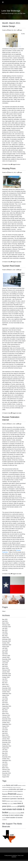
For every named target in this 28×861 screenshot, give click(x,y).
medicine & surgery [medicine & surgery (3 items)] (18, 801)
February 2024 (6, 624)
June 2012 (5, 751)
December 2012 (6, 740)
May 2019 (4, 664)
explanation (14, 856)
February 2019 (6, 670)
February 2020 (6, 655)
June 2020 (5, 650)
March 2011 (5, 767)
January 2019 (5, 672)
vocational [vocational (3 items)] (4, 819)
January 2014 (5, 717)
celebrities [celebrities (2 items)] (24, 785)
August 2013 (5, 726)
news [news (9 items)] (15, 803)
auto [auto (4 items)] (5, 785)
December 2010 (6, 773)
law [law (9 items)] (19, 798)
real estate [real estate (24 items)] (7, 809)
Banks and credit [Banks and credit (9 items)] (12, 785)
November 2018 (6, 675)
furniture (18, 164)
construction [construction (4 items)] (5, 789)
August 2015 (5, 708)
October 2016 (5, 691)
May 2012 (4, 753)
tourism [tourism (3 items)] (3, 817)
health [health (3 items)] (8, 796)
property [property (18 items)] (21, 806)
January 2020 (5, 657)
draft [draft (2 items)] (3, 791)
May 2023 (4, 630)
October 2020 (5, 643)
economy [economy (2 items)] (5, 791)
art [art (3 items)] (2, 785)
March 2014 (5, 713)
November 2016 (6, 690)
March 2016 (5, 704)
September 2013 (6, 724)
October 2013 (5, 722)
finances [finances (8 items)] (5, 794)
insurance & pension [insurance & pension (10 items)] (9, 798)
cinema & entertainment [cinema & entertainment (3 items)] (7, 787)
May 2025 (4, 619)
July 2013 (4, 728)
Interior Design (8, 26)
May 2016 (4, 700)
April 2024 (5, 621)
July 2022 (4, 632)
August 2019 (5, 661)
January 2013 (5, 738)
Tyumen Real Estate (11, 266)
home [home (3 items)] (11, 796)
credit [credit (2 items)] (25, 789)
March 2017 (5, 684)
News (9, 164)
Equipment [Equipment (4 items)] (20, 791)
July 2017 (4, 679)
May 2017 (4, 682)
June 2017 (5, 681)
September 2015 (6, 706)
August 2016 (5, 695)
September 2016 (6, 693)
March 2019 (5, 668)
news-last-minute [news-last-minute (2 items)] (14, 806)
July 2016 (4, 697)
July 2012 (4, 749)
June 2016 (5, 699)
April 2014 (5, 711)
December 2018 (6, 673)
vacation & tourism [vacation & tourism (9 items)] (16, 817)
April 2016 (5, 702)
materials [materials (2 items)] (12, 801)
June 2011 (5, 764)
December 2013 (6, 719)
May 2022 (4, 635)
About (3, 611)
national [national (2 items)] (11, 803)
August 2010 (5, 776)
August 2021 (5, 637)
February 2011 (6, 769)
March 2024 (5, 623)
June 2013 (5, 729)
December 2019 (6, 659)
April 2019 (5, 666)
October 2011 (5, 758)
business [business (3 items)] (20, 785)
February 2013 (6, 737)
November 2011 (6, 757)
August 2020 (5, 646)
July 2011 (4, 762)
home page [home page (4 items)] (15, 796)
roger (20, 30)
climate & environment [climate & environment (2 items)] (17, 787)
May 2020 (4, 652)
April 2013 (5, 733)
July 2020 (4, 648)
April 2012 (5, 755)
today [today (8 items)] (21, 815)
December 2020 (6, 639)
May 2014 (4, 710)
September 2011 (6, 760)
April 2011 (5, 766)
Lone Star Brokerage (10, 11)
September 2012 (6, 746)
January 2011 (5, 771)
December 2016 (6, 688)
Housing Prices (8, 168)
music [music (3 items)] (8, 803)
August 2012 (5, 747)
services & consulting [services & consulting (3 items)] (15, 812)
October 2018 (5, 677)
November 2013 (6, 720)
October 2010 (5, 775)
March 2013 (5, 735)
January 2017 (5, 686)
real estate (18, 261)
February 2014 (6, 715)
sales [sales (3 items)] (10, 812)
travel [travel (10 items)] (8, 817)
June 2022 (5, 634)
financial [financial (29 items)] (12, 794)
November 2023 (6, 626)
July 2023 (4, 628)
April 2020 (5, 653)
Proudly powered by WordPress (10, 855)
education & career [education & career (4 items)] (12, 791)
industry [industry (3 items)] (20, 796)
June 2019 (5, 662)
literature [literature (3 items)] (8, 801)
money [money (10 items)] (4, 803)
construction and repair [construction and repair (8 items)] (16, 789)
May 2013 (4, 731)
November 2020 (6, 641)
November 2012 (6, 742)
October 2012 (5, 744)
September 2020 (6, 644)
